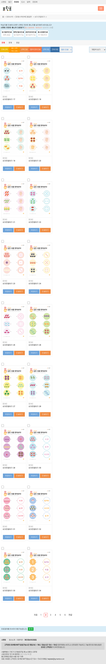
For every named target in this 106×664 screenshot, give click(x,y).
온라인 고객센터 (46, 647)
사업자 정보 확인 (25, 654)
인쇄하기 (19, 107)
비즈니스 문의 (70, 645)
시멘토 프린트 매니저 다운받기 (12, 28)
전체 (3, 43)
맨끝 (70, 615)
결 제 (31, 629)
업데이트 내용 (47, 28)
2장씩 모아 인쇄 (35, 49)
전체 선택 (4, 49)
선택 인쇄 (24, 49)
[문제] (5, 97)
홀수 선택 (14, 48)
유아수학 (9, 17)
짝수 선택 (14, 51)
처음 (35, 615)
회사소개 (12, 640)
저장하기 (8, 107)
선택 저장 (46, 49)
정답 (17, 43)
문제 (10, 43)
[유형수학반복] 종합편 (23, 17)
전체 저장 (55, 49)
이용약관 (20, 640)
